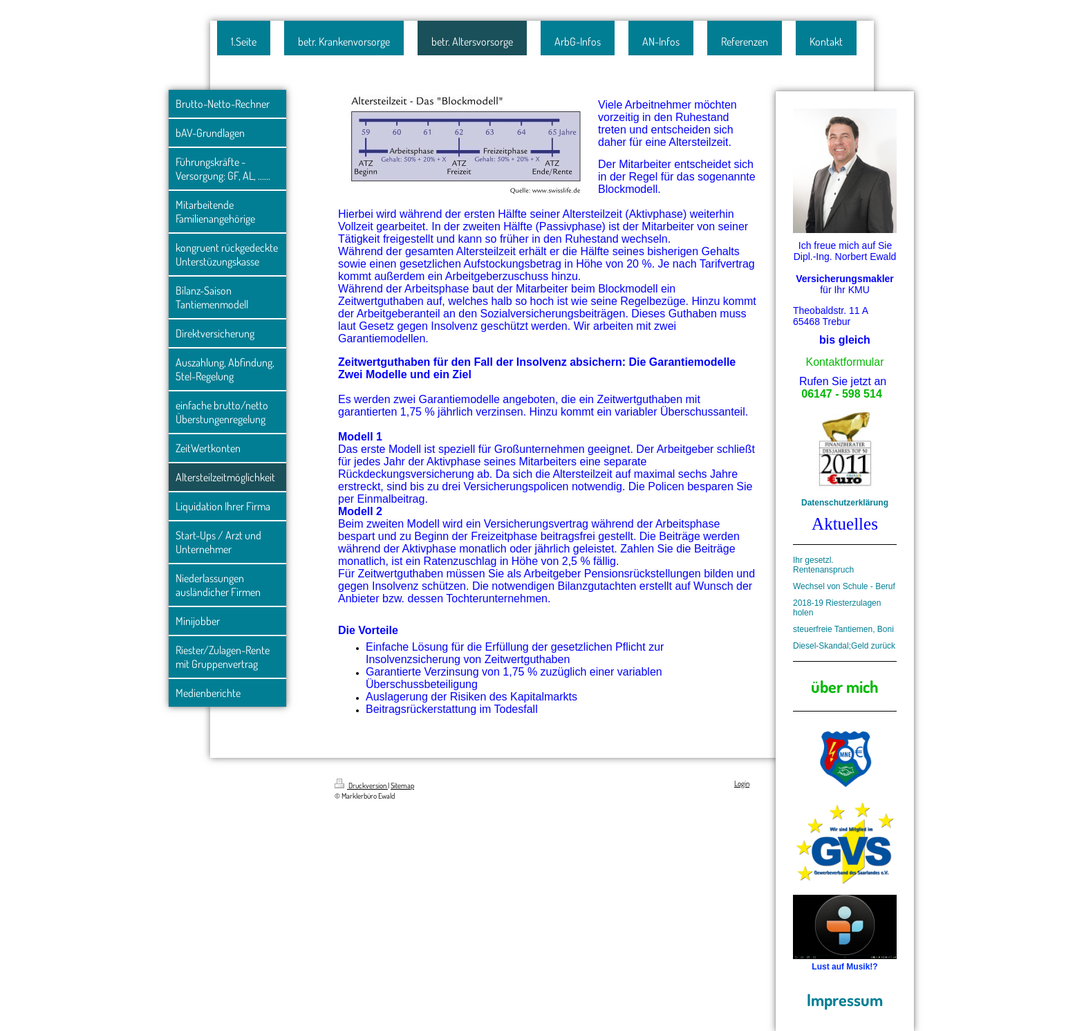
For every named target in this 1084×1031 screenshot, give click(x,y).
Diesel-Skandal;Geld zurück (844, 646)
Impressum (845, 999)
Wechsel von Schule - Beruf (844, 586)
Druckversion (361, 785)
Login (741, 783)
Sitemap (402, 785)
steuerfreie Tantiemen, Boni (843, 629)
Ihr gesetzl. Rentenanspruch (823, 565)
